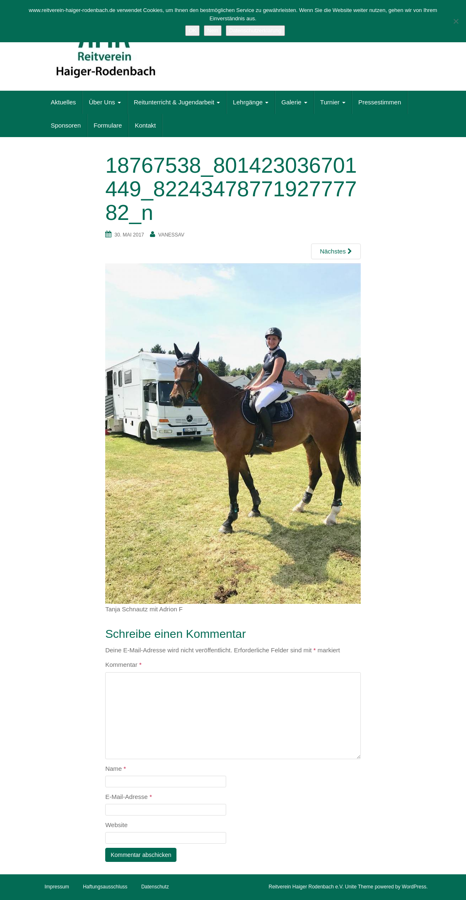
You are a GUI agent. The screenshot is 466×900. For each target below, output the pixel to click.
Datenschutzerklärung (255, 30)
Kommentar (123, 664)
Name (115, 768)
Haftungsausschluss (105, 887)
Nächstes (336, 251)
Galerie (294, 102)
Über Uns (105, 102)
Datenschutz (155, 887)
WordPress (414, 887)
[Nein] (456, 21)
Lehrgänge (250, 102)
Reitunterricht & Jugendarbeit (177, 102)
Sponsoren (66, 125)
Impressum (57, 887)
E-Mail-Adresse (128, 796)
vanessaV (171, 235)
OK (192, 30)
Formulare (108, 125)
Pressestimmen (379, 102)
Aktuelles (63, 102)
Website (116, 824)
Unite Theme (359, 887)
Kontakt (145, 125)
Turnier (332, 102)
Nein (212, 30)
